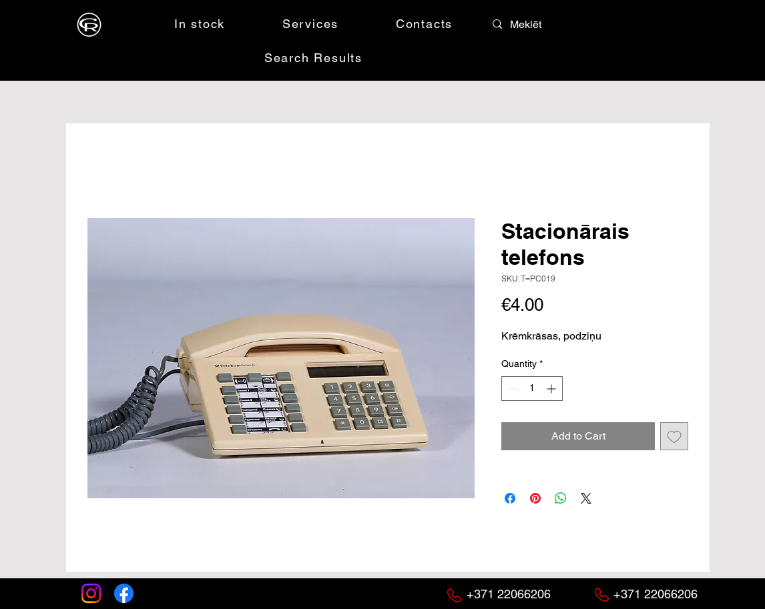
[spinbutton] (532, 388)
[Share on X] (586, 498)
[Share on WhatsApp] (561, 498)
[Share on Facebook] (510, 498)
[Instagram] (91, 593)
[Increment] (552, 388)
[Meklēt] (539, 24)
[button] (607, 23)
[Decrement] (511, 388)
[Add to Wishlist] (674, 436)
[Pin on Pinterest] (535, 498)
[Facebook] (124, 593)
